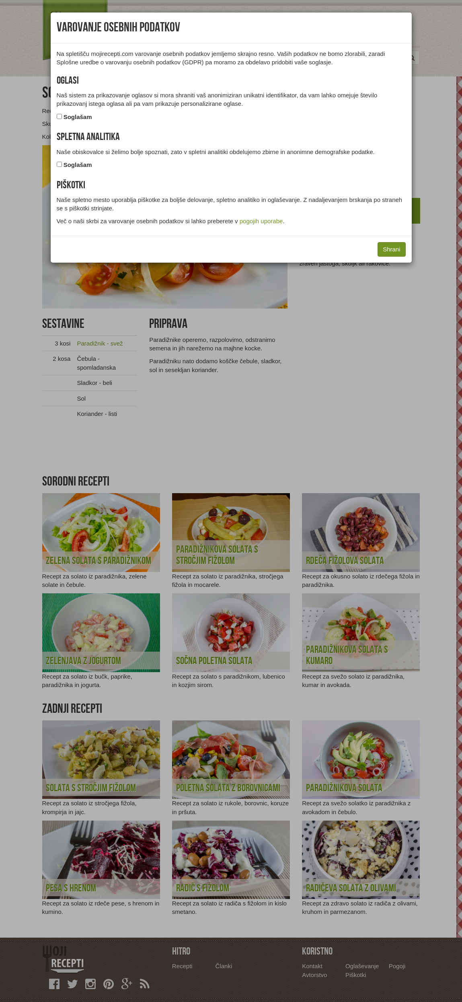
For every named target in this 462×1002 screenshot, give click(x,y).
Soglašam (78, 116)
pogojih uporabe (261, 221)
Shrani (391, 249)
